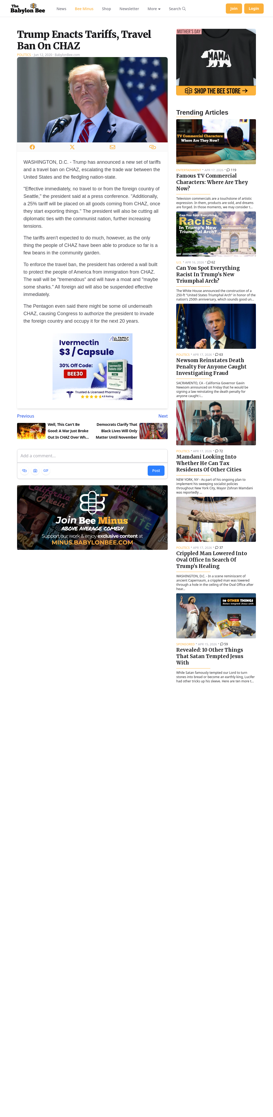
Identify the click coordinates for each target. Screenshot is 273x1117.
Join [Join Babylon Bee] (234, 8)
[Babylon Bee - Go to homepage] (28, 8)
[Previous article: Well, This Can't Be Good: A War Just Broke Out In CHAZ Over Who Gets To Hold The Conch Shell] (53, 477)
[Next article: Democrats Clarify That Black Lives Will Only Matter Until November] (131, 477)
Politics (24, 116)
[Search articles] (177, 8)
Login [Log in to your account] (254, 8)
